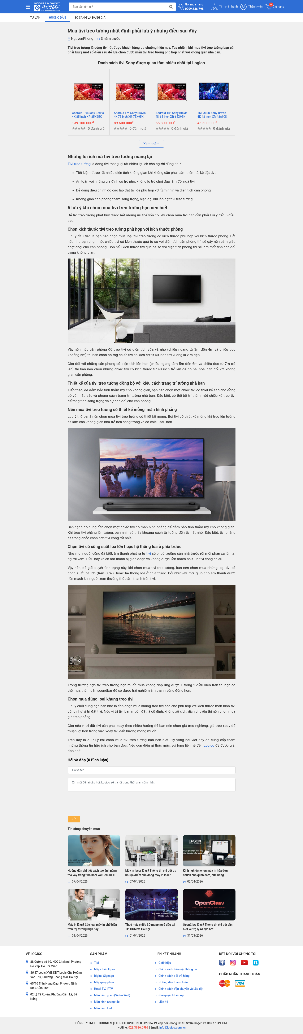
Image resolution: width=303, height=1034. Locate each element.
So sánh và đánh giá (89, 17)
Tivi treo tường (79, 164)
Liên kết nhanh (168, 954)
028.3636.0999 (138, 1027)
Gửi (74, 819)
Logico (209, 745)
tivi (148, 553)
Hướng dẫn (57, 17)
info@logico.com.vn (172, 1027)
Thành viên (251, 7)
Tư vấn (35, 17)
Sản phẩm (98, 954)
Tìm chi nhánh (224, 7)
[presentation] (99, 804)
